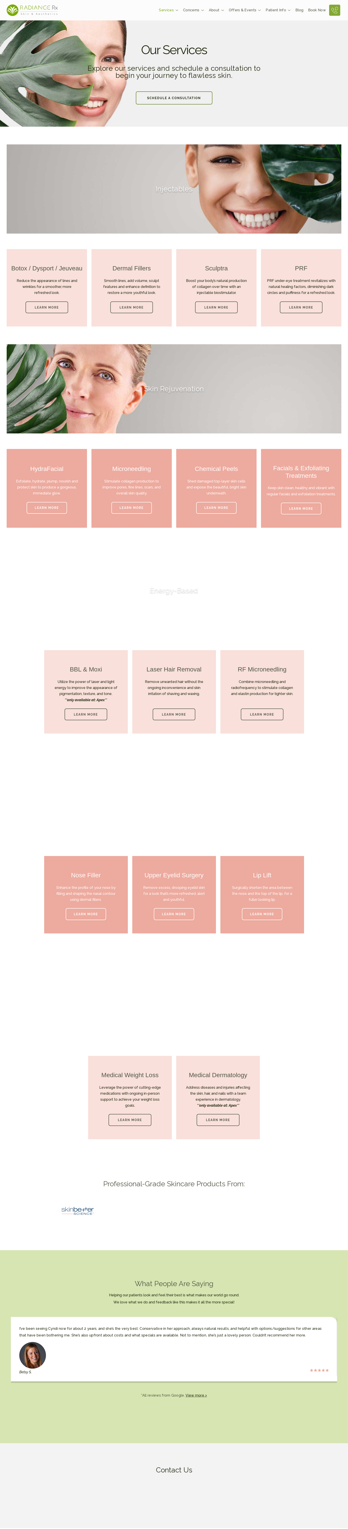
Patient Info (278, 10)
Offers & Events (245, 10)
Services (169, 10)
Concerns (193, 10)
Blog (299, 10)
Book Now (317, 10)
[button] (130, 1121)
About (216, 10)
